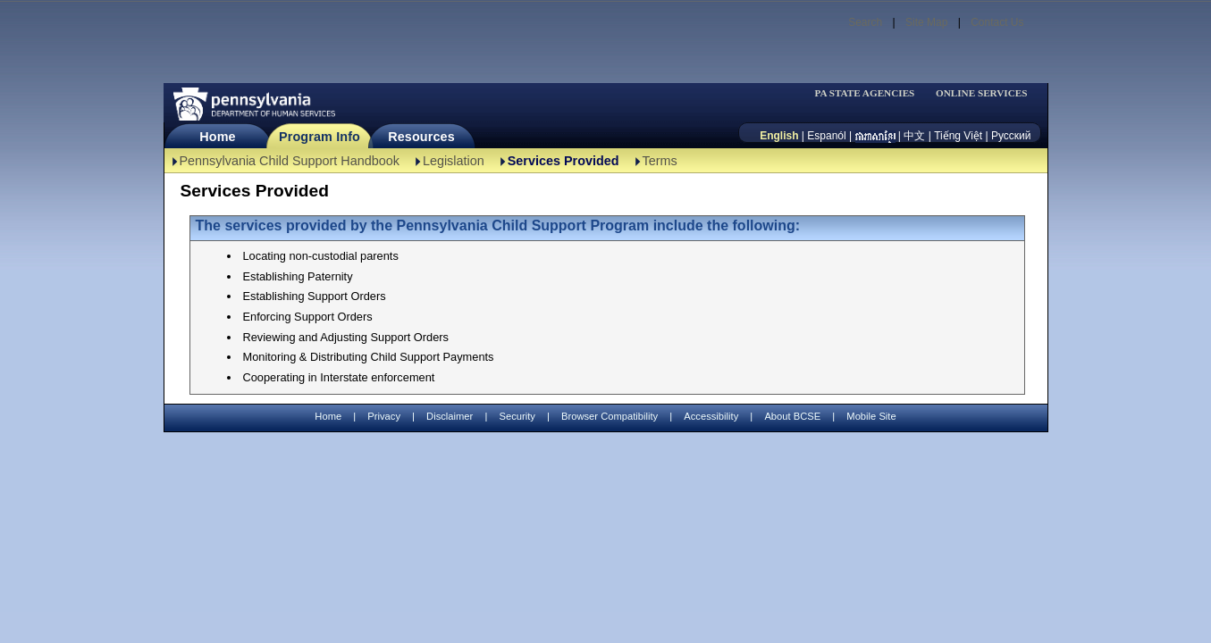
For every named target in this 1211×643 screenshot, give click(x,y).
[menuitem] (870, 93)
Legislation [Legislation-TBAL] (453, 161)
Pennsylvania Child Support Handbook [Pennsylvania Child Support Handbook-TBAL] (289, 161)
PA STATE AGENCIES (864, 93)
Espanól (826, 135)
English (779, 135)
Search (865, 22)
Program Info (319, 136)
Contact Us (997, 22)
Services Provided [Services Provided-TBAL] (563, 161)
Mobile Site (871, 416)
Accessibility (711, 416)
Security (516, 416)
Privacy (383, 417)
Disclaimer (449, 416)
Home (217, 136)
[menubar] (870, 93)
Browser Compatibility (609, 416)
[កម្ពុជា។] (875, 135)
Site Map (926, 22)
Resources (421, 136)
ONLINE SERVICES (982, 93)
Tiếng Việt (958, 135)
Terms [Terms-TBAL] (660, 161)
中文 (914, 135)
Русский (1011, 135)
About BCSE (792, 416)
